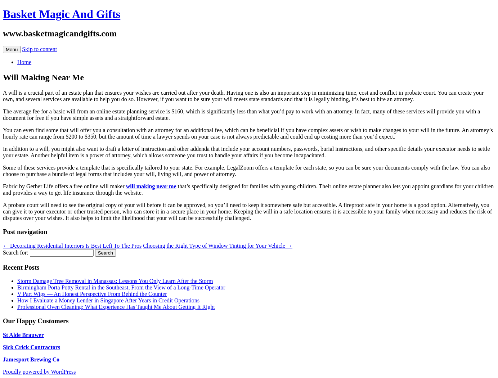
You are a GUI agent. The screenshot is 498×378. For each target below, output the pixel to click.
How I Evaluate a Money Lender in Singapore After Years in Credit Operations (108, 300)
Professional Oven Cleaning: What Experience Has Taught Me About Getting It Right (116, 307)
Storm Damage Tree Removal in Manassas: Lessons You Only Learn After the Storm (115, 281)
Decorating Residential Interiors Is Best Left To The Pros (72, 246)
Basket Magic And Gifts (61, 14)
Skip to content (39, 49)
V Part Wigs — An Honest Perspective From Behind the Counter (92, 294)
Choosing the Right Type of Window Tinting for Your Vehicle (217, 246)
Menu (12, 49)
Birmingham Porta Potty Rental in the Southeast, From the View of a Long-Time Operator (121, 287)
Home (24, 62)
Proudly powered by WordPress (39, 372)
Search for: (15, 252)
